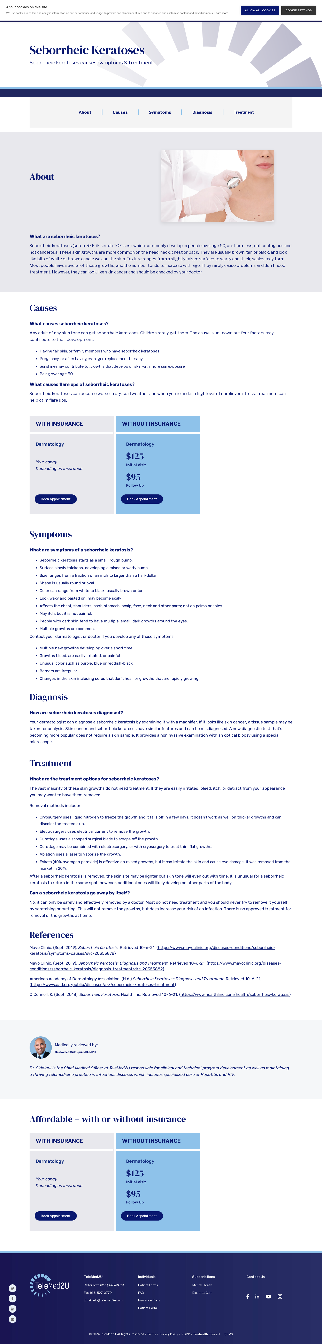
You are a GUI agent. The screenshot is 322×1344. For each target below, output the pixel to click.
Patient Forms (148, 1285)
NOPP (185, 1334)
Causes (120, 112)
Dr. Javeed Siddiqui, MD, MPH (75, 1052)
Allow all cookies (260, 10)
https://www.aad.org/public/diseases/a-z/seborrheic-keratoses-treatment (103, 984)
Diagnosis (202, 112)
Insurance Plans (149, 1300)
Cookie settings (298, 10)
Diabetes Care (202, 1293)
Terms (151, 1334)
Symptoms (160, 112)
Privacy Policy (168, 1334)
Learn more (221, 13)
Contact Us (255, 1277)
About (85, 112)
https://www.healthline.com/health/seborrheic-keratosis (235, 994)
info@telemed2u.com (108, 1300)
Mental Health (202, 1285)
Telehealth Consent (206, 1334)
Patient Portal (148, 1308)
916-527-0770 (101, 1293)
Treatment (244, 112)
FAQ (141, 1293)
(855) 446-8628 (112, 1285)
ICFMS (228, 1334)
